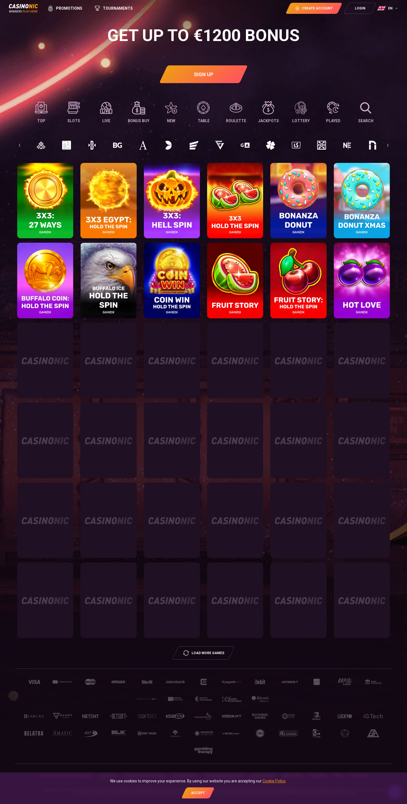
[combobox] (388, 8)
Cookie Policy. (274, 781)
